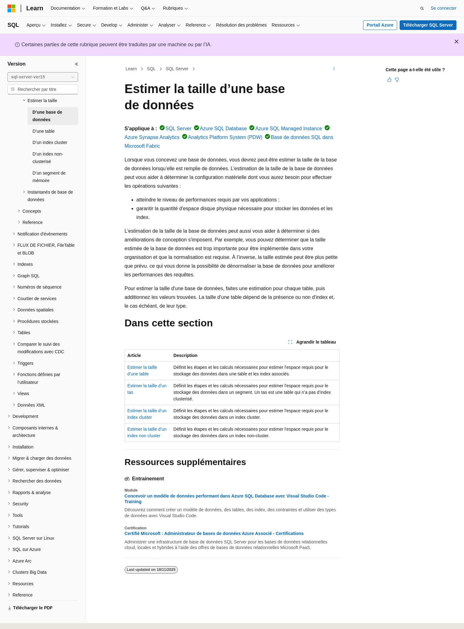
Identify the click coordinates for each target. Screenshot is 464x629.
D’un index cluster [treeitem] (49, 136)
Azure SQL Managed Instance (288, 128)
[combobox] (42, 77)
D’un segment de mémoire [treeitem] (49, 171)
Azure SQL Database (223, 128)
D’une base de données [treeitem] (47, 110)
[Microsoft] (11, 8)
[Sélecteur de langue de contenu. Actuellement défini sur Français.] (22, 619)
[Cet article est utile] (389, 79)
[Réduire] (76, 64)
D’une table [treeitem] (43, 125)
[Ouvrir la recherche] (422, 8)
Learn (131, 68)
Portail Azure (380, 24)
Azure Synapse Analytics (152, 137)
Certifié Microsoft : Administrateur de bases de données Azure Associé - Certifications (214, 533)
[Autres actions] (333, 69)
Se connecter (444, 8)
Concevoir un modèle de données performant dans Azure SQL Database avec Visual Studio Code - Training (227, 498)
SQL (151, 68)
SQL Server (177, 68)
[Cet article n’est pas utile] (397, 79)
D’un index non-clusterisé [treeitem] (47, 152)
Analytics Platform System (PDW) (225, 137)
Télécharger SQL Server (428, 24)
